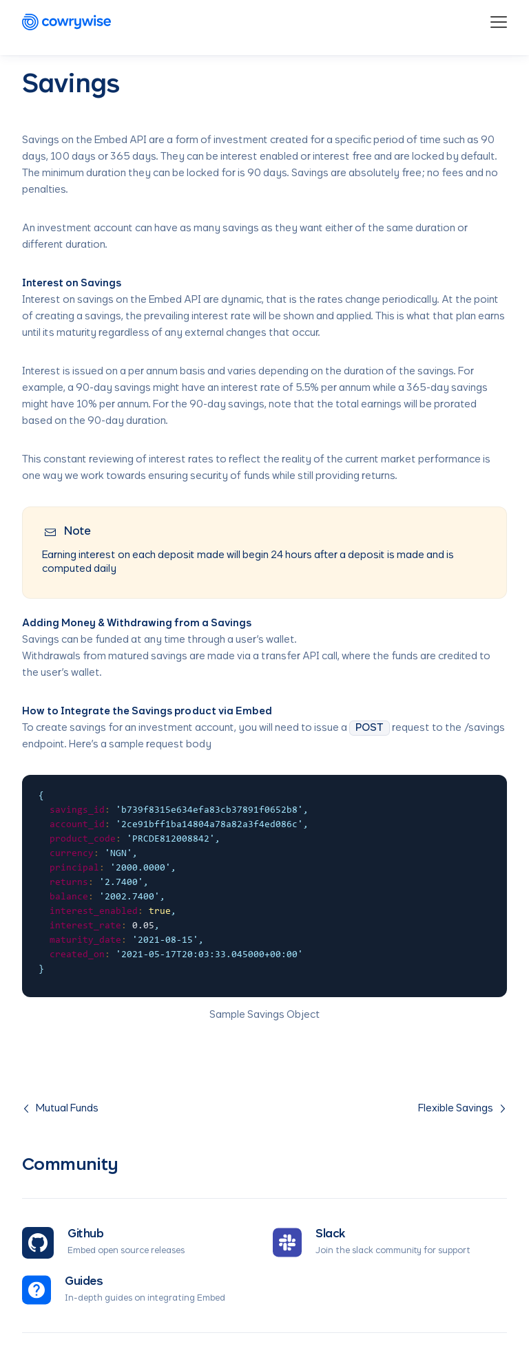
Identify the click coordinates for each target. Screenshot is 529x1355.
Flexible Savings (462, 1108)
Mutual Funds (60, 1108)
